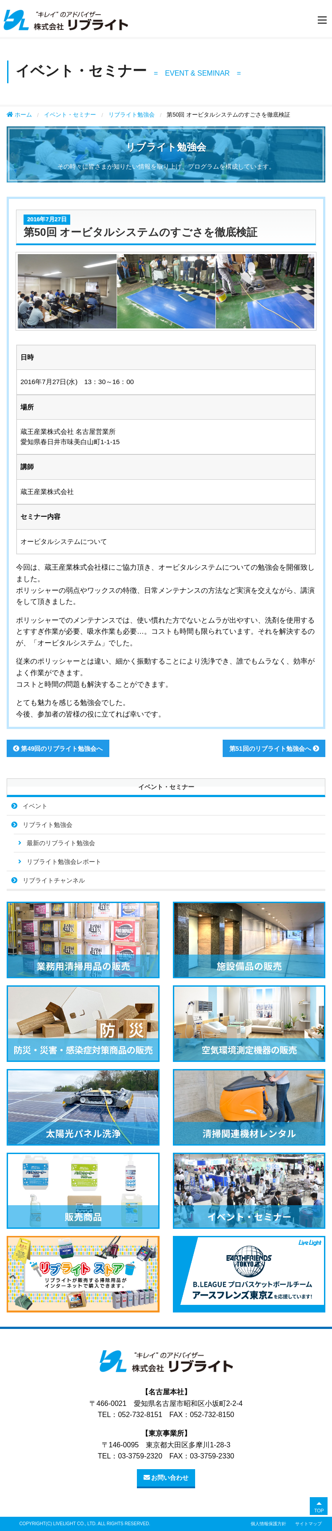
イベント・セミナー (70, 114)
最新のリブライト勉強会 (61, 843)
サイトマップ (308, 1523)
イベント (35, 806)
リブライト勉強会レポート (64, 861)
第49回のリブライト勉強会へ (58, 748)
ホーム (19, 114)
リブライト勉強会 (131, 114)
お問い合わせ (166, 1477)
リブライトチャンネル (54, 880)
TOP (319, 1510)
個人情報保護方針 (268, 1523)
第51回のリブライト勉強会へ (274, 748)
